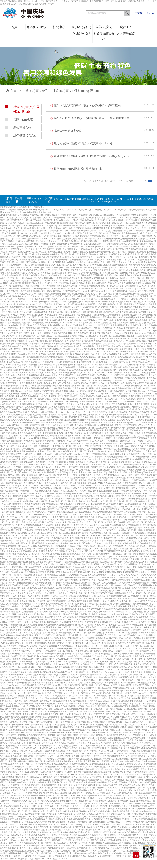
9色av (103, 667)
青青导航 (12, 252)
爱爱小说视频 (113, 491)
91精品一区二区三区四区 (76, 633)
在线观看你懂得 (140, 244)
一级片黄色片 (113, 472)
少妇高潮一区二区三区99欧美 (111, 612)
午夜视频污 (149, 625)
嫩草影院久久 (35, 233)
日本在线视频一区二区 (94, 706)
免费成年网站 (75, 764)
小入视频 (82, 380)
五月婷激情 (46, 344)
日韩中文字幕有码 (85, 630)
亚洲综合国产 (82, 851)
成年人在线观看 (138, 420)
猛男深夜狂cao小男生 (30, 580)
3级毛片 (107, 580)
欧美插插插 (5, 656)
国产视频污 (42, 325)
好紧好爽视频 (42, 449)
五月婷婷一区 (35, 267)
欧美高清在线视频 (25, 270)
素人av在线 (115, 604)
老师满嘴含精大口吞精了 (134, 570)
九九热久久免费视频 (113, 231)
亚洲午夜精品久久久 (45, 388)
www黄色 (102, 464)
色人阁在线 (20, 798)
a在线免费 (90, 401)
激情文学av (142, 399)
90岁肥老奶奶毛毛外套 (143, 317)
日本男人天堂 (10, 761)
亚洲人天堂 (58, 309)
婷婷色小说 (56, 299)
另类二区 (106, 273)
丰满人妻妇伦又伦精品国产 (40, 685)
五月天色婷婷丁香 (66, 375)
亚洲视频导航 (36, 281)
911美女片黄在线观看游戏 (98, 225)
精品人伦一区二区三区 (94, 231)
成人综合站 (114, 480)
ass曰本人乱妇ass (99, 661)
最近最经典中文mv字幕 (14, 491)
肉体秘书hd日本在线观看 (74, 220)
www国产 (60, 470)
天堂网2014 (101, 244)
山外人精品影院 (26, 470)
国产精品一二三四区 (68, 514)
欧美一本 (116, 832)
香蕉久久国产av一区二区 (27, 252)
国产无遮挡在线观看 (136, 598)
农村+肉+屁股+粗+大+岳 (11, 859)
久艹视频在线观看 (71, 330)
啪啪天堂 (7, 225)
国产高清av (50, 501)
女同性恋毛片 (33, 761)
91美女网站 (26, 457)
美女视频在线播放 (72, 241)
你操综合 (37, 415)
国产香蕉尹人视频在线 (89, 236)
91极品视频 (33, 790)
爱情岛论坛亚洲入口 (58, 320)
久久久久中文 (146, 451)
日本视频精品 (60, 648)
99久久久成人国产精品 (10, 425)
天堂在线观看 (65, 520)
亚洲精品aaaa (60, 394)
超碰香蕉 (29, 643)
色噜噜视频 (50, 838)
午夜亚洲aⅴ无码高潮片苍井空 (116, 819)
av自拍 (105, 396)
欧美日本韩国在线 (136, 396)
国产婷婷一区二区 (64, 643)
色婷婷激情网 (66, 215)
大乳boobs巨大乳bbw (26, 401)
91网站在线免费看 (83, 730)
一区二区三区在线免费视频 (104, 475)
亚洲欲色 (40, 483)
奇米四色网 (7, 359)
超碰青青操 (56, 780)
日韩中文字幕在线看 (8, 215)
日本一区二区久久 (43, 696)
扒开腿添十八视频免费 (19, 281)
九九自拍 (152, 375)
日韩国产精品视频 (59, 333)
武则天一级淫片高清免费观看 (47, 717)
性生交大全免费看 (104, 843)
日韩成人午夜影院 (134, 593)
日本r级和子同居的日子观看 (34, 795)
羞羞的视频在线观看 (67, 688)
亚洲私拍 (48, 725)
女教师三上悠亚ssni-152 (10, 840)
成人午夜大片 (73, 394)
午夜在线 (150, 330)
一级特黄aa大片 (137, 509)
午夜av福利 (19, 407)
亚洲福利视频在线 (62, 667)
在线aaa (120, 328)
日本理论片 (124, 491)
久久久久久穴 (53, 714)
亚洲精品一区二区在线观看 (80, 530)
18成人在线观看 (109, 675)
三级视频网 (97, 575)
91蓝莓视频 (27, 467)
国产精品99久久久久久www (29, 472)
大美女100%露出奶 (125, 394)
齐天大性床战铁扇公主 (121, 764)
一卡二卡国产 (140, 680)
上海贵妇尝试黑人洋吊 (129, 307)
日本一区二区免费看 (113, 367)
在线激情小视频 (142, 260)
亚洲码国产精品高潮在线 (74, 231)
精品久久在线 (140, 333)
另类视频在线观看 (102, 380)
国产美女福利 (108, 457)
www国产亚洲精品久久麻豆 (25, 774)
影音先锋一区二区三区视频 (111, 336)
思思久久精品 (6, 296)
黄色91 (145, 525)
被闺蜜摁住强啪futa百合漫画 (64, 822)
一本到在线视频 (138, 822)
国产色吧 (31, 257)
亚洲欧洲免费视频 (59, 288)
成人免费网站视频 (7, 509)
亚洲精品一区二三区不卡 (119, 625)
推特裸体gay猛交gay (92, 425)
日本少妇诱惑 (9, 622)
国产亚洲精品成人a (18, 520)
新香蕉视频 (85, 467)
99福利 (67, 428)
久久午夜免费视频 (65, 814)
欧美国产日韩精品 (133, 462)
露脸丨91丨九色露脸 (13, 856)
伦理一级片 (133, 485)
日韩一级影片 (44, 798)
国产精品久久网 (28, 809)
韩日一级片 (117, 252)
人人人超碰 (37, 816)
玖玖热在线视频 (137, 625)
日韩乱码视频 (121, 551)
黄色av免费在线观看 (8, 270)
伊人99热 (117, 654)
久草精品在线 (122, 412)
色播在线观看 (64, 270)
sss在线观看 (105, 215)
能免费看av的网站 (7, 260)
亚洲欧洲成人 (98, 780)
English (150, 13)
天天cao (47, 630)
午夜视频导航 (28, 501)
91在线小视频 (9, 543)
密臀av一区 (105, 236)
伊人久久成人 (132, 267)
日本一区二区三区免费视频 (128, 851)
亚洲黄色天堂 (121, 735)
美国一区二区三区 (111, 533)
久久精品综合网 (109, 328)
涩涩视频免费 (74, 417)
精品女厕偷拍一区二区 (123, 506)
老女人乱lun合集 (111, 323)
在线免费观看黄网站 (83, 585)
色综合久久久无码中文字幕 (73, 325)
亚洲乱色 (5, 517)
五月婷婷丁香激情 (103, 404)
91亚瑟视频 (97, 832)
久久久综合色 (26, 680)
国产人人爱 (147, 464)
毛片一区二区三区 (91, 436)
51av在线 (14, 302)
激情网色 (30, 246)
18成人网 (90, 412)
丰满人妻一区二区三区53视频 (42, 412)
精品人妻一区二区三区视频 (112, 286)
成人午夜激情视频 (62, 493)
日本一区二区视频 (38, 585)
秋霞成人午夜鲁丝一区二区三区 (136, 367)
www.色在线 (138, 262)
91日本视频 (125, 509)
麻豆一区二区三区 (108, 501)
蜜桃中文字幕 (8, 525)
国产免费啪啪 (10, 709)
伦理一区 (66, 522)
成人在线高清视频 (103, 223)
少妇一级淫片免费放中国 (40, 299)
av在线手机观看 (51, 373)
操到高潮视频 (108, 651)
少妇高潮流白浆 (126, 275)
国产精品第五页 (94, 506)
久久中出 (82, 286)
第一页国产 (131, 299)
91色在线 (26, 640)
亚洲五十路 (28, 454)
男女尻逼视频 (150, 683)
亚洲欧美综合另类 (115, 748)
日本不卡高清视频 (127, 283)
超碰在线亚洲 (47, 824)
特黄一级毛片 (80, 541)
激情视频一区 (85, 614)
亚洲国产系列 (132, 443)
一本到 (97, 451)
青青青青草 (11, 646)
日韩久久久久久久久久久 (121, 262)
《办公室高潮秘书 (69, 661)
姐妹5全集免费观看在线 (25, 396)
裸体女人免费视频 (18, 375)
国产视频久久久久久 (121, 420)
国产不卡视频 (59, 824)
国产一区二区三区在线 (84, 451)
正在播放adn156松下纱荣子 (119, 635)
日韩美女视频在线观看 (142, 475)
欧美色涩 (122, 438)
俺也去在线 (126, 769)
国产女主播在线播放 (79, 583)
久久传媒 (106, 228)
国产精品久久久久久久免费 (14, 593)
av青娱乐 (56, 556)
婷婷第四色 (41, 370)
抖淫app (84, 391)
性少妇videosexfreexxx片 (10, 685)
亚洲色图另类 (143, 417)
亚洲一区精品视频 (49, 814)
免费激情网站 (10, 354)
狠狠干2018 (117, 459)
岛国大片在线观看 (112, 706)
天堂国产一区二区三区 (55, 585)
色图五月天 (75, 664)
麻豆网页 (47, 591)
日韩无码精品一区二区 (27, 746)
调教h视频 (46, 288)
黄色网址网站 (12, 485)
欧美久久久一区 (41, 246)
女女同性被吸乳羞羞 (120, 732)
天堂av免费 (38, 680)
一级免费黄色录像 (16, 549)
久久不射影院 (71, 517)
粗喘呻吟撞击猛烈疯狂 (128, 330)
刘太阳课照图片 (88, 551)
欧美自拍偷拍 (97, 580)
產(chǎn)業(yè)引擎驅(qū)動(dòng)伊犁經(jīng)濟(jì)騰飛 (87, 105)
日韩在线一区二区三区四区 (125, 709)
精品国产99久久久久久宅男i (134, 370)
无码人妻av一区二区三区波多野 (61, 730)
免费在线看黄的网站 (19, 249)
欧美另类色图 (110, 433)
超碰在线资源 (59, 380)
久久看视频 (138, 667)
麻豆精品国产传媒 (127, 559)
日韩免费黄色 (29, 428)
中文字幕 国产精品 (117, 528)
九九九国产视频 (148, 380)
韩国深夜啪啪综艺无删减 (66, 239)
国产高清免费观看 (103, 309)
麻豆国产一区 (137, 556)
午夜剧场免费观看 (23, 462)
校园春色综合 (45, 265)
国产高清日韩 (34, 801)
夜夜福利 (28, 346)
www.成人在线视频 (114, 493)
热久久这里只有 (149, 470)
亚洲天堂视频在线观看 (66, 362)
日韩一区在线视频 (93, 485)
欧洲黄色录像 (18, 388)
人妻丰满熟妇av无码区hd (44, 661)
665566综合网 (6, 483)
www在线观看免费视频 (40, 386)
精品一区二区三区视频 (134, 722)
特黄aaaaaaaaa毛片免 (112, 672)
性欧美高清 (7, 588)
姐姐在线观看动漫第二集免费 (92, 278)
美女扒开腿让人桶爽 (133, 843)
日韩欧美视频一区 (16, 822)
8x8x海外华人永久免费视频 (137, 617)
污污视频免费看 (42, 809)
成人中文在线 (23, 233)
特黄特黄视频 (96, 396)
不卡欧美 (149, 388)
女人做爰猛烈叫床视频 (136, 365)
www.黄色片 (15, 748)
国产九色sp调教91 (117, 609)
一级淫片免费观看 (48, 286)
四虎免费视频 (18, 346)
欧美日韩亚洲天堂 (28, 291)
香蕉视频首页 (6, 585)
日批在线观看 (52, 506)
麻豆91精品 (25, 672)
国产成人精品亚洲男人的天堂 (130, 357)
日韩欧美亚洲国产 (61, 260)
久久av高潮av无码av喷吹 (90, 302)
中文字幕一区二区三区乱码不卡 (94, 441)
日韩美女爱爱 (85, 457)
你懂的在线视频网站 (121, 688)
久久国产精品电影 (19, 257)
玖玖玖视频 (79, 218)
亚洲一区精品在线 (57, 401)
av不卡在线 (121, 299)
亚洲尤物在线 (57, 231)
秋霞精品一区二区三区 (116, 304)
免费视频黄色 (131, 528)
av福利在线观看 (51, 315)
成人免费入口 (58, 233)
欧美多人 (138, 664)
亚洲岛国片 (33, 354)
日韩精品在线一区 (119, 514)
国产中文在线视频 (117, 267)
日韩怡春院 (134, 640)
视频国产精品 (29, 711)
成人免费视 (111, 596)
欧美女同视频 (100, 443)
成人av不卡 (22, 430)
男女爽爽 (16, 780)
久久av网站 (103, 591)
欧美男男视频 (122, 422)
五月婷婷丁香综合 (91, 493)
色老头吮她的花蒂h (45, 407)
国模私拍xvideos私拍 (107, 422)
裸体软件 (140, 780)
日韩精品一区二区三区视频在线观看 (77, 830)
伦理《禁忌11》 (17, 391)
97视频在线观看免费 (129, 832)
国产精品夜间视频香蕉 (121, 580)
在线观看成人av (134, 338)
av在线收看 (67, 827)
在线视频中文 (86, 549)
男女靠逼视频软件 (59, 761)
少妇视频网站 (77, 493)
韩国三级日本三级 (89, 386)
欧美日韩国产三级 (81, 672)
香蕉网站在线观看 (143, 283)
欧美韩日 (48, 485)
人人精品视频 (10, 223)
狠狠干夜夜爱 (105, 436)
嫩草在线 (80, 338)
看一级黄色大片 (97, 249)
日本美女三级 (48, 667)
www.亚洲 (51, 756)
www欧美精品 (116, 378)
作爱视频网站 (134, 265)
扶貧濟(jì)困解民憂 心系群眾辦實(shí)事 (78, 168)
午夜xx (58, 661)
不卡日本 (73, 538)
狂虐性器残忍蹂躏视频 (138, 806)
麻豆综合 (133, 761)
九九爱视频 (81, 275)
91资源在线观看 (137, 302)
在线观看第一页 (57, 798)
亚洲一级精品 (141, 273)
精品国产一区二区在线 (25, 853)
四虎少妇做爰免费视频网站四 (26, 612)
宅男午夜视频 (10, 341)
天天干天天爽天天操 (93, 622)
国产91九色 (63, 598)
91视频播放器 (121, 485)
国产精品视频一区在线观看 (132, 683)
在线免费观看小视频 (20, 286)
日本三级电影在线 (112, 246)
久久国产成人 (60, 743)
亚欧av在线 (58, 220)
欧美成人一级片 (39, 346)
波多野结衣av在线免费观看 (136, 249)
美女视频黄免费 (40, 278)
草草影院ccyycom (14, 262)
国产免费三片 (18, 688)
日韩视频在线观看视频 (51, 294)
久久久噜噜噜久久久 (46, 588)
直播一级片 (107, 459)
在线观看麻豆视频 (133, 341)
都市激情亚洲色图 (30, 357)
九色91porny (44, 275)
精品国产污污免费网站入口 (138, 438)
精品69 (67, 312)
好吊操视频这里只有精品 (122, 436)
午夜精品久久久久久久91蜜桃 (24, 309)
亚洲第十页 (8, 538)
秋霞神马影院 (32, 564)
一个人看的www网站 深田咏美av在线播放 (87, 349)
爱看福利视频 (115, 233)
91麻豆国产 (63, 785)
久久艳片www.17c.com (9, 294)
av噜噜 (132, 273)
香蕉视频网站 (32, 375)
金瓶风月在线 (89, 244)
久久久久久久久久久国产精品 (77, 496)
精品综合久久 (14, 759)
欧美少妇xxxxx (149, 225)
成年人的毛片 (96, 354)
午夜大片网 (30, 330)
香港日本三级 (19, 359)
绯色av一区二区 (118, 270)
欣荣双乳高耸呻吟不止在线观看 (62, 246)
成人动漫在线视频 (30, 446)
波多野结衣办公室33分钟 (30, 422)
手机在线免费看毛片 (27, 336)
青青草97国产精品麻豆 (49, 622)
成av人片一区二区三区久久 (11, 488)
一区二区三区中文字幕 (96, 296)
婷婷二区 (91, 223)
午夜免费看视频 (118, 404)
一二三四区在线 (78, 627)
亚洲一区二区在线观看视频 (95, 696)
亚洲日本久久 (33, 609)
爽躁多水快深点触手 (148, 480)
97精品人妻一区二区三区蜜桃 (62, 254)
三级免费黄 (64, 346)
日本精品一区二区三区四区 (87, 336)
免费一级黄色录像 (29, 588)
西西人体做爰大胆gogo (135, 388)
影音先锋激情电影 (12, 288)
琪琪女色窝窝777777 (42, 438)
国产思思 (14, 399)
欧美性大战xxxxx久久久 (77, 567)
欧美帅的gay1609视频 (71, 344)
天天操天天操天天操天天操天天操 (81, 404)
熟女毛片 (138, 436)
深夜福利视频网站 (96, 588)
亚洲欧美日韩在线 (58, 404)
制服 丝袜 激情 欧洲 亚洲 (27, 614)
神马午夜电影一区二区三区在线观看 (116, 218)
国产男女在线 (45, 761)
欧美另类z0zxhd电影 (96, 391)
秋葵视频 (15, 604)
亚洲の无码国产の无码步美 (61, 296)
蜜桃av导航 (141, 591)
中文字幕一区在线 (66, 281)
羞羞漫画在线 (97, 690)
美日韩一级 (5, 835)
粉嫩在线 (9, 774)
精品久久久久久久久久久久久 (90, 538)
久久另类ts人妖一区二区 (43, 856)
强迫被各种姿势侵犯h (44, 349)
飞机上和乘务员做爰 (117, 454)
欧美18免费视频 (145, 309)
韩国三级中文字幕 (146, 443)
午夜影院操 (49, 575)
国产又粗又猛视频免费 (86, 601)
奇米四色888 (35, 344)
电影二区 (67, 627)
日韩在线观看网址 (145, 315)
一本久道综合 (88, 528)
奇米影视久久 (82, 262)
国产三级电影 (23, 236)
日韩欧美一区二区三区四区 (34, 528)
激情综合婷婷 (44, 302)
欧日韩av (142, 483)
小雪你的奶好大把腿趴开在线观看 (35, 378)
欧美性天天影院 (111, 559)
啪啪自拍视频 (91, 220)
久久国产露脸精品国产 (68, 835)
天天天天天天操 (103, 346)
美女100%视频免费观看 (10, 378)
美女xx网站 (92, 567)
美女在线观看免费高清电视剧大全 (66, 391)
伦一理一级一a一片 (15, 693)
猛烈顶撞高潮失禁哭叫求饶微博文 (73, 225)
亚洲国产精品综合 (52, 215)
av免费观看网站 (96, 672)
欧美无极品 (4, 399)
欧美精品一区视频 (97, 383)
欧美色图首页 (75, 260)
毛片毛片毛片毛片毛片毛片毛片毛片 (71, 412)
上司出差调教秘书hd (26, 704)
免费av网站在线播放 (126, 785)
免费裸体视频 (82, 409)
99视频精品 (9, 609)
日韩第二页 (5, 606)
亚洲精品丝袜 (126, 604)
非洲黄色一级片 (85, 472)
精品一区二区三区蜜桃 (47, 859)
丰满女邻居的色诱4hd (133, 328)
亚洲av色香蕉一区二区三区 (143, 441)
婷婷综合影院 (73, 302)
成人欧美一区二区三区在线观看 (25, 535)
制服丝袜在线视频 (79, 312)
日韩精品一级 (72, 801)
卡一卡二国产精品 (10, 265)
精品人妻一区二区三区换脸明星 (30, 223)
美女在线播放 (94, 262)
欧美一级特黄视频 (119, 239)
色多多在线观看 (56, 656)
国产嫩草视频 (120, 478)
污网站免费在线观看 (8, 383)
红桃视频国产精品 (119, 606)
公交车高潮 (135, 688)
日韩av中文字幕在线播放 (118, 640)
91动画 (6, 625)
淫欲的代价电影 (150, 514)
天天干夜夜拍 (59, 304)
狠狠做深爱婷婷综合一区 (91, 675)
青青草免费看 (25, 843)
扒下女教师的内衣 (62, 572)
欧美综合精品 (84, 249)
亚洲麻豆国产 (30, 407)
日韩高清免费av (13, 415)
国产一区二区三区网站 (28, 302)
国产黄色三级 (147, 661)
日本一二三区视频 (126, 504)
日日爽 (136, 275)
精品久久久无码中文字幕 (45, 512)
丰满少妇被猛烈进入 (22, 570)
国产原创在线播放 (93, 388)
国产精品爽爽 (41, 722)
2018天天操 (10, 246)
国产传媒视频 (84, 288)
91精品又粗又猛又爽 (127, 399)
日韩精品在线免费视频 (58, 449)
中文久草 (149, 572)
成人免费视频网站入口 (117, 740)
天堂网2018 (54, 774)
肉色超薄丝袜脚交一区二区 (98, 556)
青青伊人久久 (140, 767)
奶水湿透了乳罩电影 (29, 572)
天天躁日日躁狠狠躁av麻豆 (142, 344)
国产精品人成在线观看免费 (131, 472)
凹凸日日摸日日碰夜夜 (105, 551)
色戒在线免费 (99, 714)
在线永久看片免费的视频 (45, 441)
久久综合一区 (151, 233)
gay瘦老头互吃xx (78, 572)
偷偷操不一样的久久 (76, 365)
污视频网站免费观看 (53, 323)
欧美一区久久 (134, 349)
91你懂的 (149, 383)
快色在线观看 (23, 267)
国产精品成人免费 (55, 428)
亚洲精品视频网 (22, 344)
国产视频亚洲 (88, 677)
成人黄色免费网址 (94, 449)
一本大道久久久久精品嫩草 (134, 378)
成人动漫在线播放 (14, 441)
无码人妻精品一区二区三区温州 (13, 404)
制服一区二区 (10, 430)
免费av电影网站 (68, 294)
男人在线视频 (106, 265)
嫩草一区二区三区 (130, 648)
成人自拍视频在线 (49, 472)
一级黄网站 (31, 520)
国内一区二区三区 (36, 367)
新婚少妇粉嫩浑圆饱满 (77, 856)
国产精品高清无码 (78, 223)
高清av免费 (132, 567)
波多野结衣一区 (87, 664)
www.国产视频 (80, 814)
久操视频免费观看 (73, 809)
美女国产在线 (97, 614)
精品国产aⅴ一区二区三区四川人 (65, 491)
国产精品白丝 (96, 273)
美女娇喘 (111, 738)
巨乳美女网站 (106, 546)
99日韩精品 (97, 438)
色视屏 (19, 446)
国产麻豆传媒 (56, 236)
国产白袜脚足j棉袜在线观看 (73, 701)
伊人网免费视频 (85, 438)
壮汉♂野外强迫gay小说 (79, 853)
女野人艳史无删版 (65, 383)
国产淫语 (35, 622)
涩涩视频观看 (29, 441)
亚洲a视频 (27, 856)
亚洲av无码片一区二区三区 (34, 756)
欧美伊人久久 (124, 575)
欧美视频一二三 (11, 499)
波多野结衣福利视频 (8, 367)
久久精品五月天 (17, 785)
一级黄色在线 (37, 638)
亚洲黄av (30, 803)
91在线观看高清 (126, 225)
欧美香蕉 (80, 654)
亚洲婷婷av (114, 307)
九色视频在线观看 (108, 577)
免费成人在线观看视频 (112, 354)
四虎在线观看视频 (55, 330)
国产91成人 (60, 848)
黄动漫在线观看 (50, 598)
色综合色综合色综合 (80, 751)
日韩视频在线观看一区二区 (39, 231)
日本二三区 (150, 509)
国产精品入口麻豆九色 (107, 357)
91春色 (30, 459)
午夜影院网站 (111, 719)
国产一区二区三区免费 (139, 278)
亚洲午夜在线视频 (120, 265)
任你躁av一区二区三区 (30, 577)
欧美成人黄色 (12, 753)
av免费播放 (107, 772)
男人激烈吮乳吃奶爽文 (55, 528)
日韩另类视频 (108, 425)
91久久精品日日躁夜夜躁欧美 (48, 525)
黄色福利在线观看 (44, 291)
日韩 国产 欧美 (48, 743)
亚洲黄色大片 (75, 806)
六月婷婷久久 (75, 443)
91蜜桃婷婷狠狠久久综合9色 (135, 562)
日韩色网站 (65, 351)
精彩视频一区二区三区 (140, 646)
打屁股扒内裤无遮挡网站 (60, 257)
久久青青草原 (32, 475)
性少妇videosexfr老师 (147, 267)
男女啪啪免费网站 (90, 415)
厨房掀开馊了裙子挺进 (121, 772)
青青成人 (23, 499)
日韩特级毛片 (134, 220)
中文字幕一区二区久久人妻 (21, 278)
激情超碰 (59, 357)
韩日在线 (7, 309)
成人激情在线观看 (99, 740)
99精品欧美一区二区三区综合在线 (23, 325)
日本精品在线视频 (18, 464)
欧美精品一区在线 (44, 845)
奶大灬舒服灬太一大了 (106, 344)
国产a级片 (134, 732)
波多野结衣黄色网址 (146, 257)
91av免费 (127, 853)
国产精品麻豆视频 (88, 344)
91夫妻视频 (138, 394)
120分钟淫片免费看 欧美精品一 (136, 493)
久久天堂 (143, 743)
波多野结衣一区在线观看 (102, 756)
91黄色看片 (46, 273)
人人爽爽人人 (13, 827)
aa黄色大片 (11, 304)
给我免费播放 (117, 693)
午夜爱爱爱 (123, 677)
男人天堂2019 (37, 740)
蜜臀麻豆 (4, 422)
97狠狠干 (120, 722)
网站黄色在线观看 (87, 330)
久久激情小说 (80, 433)
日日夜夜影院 (88, 307)
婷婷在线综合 (79, 228)
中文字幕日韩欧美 (29, 780)
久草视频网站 (113, 351)
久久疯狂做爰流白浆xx (120, 228)
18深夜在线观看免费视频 (49, 541)
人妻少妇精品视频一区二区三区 (72, 746)
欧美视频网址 (10, 233)
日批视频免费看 (129, 690)
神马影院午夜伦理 (8, 236)
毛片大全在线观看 (34, 443)
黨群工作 (126, 27)
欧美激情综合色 (139, 604)
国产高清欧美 (9, 556)
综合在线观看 (64, 373)
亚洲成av (96, 549)
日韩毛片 (142, 330)
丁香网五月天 (50, 483)
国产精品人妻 (86, 417)
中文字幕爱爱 (130, 780)
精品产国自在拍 (105, 685)
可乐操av (60, 496)
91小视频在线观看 (28, 362)
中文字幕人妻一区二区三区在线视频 (48, 693)
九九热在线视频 (44, 780)
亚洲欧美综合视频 (138, 751)
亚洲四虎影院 (42, 336)
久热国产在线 (43, 320)
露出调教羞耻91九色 (71, 236)
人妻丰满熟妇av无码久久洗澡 (140, 312)
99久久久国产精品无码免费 (106, 281)
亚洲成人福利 (63, 483)
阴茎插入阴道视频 (110, 727)
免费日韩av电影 (13, 386)
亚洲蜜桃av (111, 496)
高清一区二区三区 (27, 764)
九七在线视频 (48, 493)
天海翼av (54, 746)
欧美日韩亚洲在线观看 (117, 517)
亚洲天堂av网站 (17, 835)
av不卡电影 (47, 233)
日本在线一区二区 (21, 412)
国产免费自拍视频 (120, 415)
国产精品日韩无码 (16, 675)
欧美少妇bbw (94, 215)
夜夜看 (79, 690)
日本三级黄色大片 (57, 499)
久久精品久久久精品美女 (24, 241)
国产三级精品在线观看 (88, 464)
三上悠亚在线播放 (52, 351)
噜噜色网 (92, 782)
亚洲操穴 (6, 751)
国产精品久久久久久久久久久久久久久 (51, 669)
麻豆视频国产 (40, 225)
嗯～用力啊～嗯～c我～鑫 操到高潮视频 (94, 239)
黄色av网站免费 (50, 383)
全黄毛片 (130, 404)
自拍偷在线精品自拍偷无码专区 (120, 244)
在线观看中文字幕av (46, 546)
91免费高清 (31, 320)
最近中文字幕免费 (31, 488)
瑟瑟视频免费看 (84, 596)
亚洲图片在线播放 (32, 688)
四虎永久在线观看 (134, 470)
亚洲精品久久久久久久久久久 (134, 672)
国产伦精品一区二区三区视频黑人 (64, 509)
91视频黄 (13, 307)
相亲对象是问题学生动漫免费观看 (39, 220)
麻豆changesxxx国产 (124, 475)
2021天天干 (143, 520)
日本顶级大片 (139, 231)
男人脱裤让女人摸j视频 (42, 467)
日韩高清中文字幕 (36, 617)
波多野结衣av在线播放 (138, 281)
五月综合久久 (65, 751)
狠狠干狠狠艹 (50, 244)
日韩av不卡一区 (104, 220)
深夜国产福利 (94, 577)
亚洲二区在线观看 (138, 252)
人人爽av (6, 604)
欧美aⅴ (45, 415)
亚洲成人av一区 (22, 556)
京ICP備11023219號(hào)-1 (119, 199)
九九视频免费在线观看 (69, 638)
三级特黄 (20, 643)
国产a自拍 (118, 564)
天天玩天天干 (88, 260)
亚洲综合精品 (27, 288)
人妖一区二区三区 (50, 443)
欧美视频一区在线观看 (42, 654)
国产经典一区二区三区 (57, 478)
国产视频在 (22, 533)
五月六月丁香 (93, 541)
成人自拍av (89, 338)
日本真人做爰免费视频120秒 (54, 567)
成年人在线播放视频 (128, 296)
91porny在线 (20, 246)
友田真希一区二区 (78, 735)
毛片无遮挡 (58, 845)
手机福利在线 (6, 388)
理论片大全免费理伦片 (69, 457)
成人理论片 (62, 472)
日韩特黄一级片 (60, 727)
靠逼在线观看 (150, 609)
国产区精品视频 (126, 664)
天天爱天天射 (92, 462)
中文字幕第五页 (37, 496)
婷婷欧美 (141, 401)
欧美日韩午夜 (101, 635)
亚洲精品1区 (72, 625)
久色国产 (17, 588)
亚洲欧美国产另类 (135, 239)
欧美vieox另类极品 (140, 375)
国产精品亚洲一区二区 (125, 809)
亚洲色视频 (59, 575)
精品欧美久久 (55, 701)
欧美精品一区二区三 (61, 291)
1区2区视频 (17, 711)
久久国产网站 (80, 535)
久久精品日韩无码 (28, 449)
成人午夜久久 (135, 491)
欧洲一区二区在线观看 (28, 265)
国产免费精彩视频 (120, 291)
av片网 (145, 491)
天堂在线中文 (142, 577)
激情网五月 (125, 278)
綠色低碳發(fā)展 (24, 135)
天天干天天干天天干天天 (94, 525)
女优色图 (71, 320)
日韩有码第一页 (34, 499)
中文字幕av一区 (109, 711)
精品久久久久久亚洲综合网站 (124, 254)
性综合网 (87, 711)
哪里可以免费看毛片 (66, 651)
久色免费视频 (118, 309)
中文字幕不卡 (84, 564)
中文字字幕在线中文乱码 (61, 446)
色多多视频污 (38, 575)
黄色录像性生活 (42, 509)
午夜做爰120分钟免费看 (24, 530)
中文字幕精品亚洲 (91, 546)
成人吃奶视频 (121, 312)
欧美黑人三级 (106, 420)
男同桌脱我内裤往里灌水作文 (91, 323)
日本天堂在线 (68, 617)
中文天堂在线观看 (84, 362)
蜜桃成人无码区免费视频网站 (24, 451)
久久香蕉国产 (135, 246)
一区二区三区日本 (124, 538)
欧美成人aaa (34, 698)
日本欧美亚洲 (95, 583)
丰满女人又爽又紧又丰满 (29, 273)
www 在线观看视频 (66, 451)
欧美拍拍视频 (12, 273)
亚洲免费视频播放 (55, 840)
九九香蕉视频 (117, 380)
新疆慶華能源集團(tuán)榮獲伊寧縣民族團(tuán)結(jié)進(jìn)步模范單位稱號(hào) (103, 156)
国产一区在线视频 (124, 711)
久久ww (137, 719)
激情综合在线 (82, 782)
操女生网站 (102, 601)
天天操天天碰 (79, 454)
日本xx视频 (148, 635)
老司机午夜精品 (13, 362)
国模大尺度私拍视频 (84, 320)
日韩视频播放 (119, 630)
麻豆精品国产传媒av (120, 746)
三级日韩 (30, 512)
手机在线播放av (95, 617)
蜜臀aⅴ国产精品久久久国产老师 (54, 811)
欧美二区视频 (128, 793)
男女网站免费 (113, 601)
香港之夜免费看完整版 (102, 333)
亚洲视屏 (12, 614)
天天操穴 (4, 567)
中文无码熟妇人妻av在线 (71, 488)
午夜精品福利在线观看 (103, 630)
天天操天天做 (72, 380)
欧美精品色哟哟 (146, 241)
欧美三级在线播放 (25, 225)
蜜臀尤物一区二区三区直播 (38, 404)
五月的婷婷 (140, 572)
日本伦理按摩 (14, 809)
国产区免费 (21, 320)
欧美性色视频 (39, 470)
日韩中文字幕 (110, 499)
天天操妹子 (77, 307)
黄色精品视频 (16, 795)
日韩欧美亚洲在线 (118, 470)
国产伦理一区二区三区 (21, 725)
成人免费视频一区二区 (38, 478)
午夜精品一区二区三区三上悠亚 (54, 596)
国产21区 (128, 554)
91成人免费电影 (51, 751)
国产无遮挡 (113, 330)
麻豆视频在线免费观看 (16, 317)
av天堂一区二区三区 (8, 472)
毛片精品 (151, 386)
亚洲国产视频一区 (124, 359)
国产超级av (141, 643)
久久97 (153, 417)
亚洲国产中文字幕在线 (130, 830)
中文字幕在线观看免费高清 (144, 704)
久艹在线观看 (103, 520)
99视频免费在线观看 (70, 614)
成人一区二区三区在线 (81, 845)
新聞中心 (59, 27)
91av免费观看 (40, 714)
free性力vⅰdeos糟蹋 (18, 315)
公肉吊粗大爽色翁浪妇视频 (145, 506)
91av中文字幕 (46, 806)
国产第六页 (35, 286)
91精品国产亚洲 (11, 735)
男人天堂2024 (118, 843)
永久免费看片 (33, 430)
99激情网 (91, 367)
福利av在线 (72, 273)
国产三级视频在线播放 (65, 338)
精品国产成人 (109, 312)
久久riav (63, 302)
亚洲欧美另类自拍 (85, 233)
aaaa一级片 (125, 822)
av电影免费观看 (60, 856)
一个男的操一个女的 (24, 438)
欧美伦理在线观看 (124, 467)
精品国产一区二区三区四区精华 (141, 294)
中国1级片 (146, 246)
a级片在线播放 (47, 683)
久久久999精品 (86, 491)
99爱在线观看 (71, 401)
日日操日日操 (37, 604)
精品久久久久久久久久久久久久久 (14, 420)
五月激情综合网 (93, 286)
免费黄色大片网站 (56, 312)
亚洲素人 (19, 525)
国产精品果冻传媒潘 (33, 567)
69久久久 (88, 643)
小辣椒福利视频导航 (60, 438)
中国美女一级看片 (23, 622)
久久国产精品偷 (124, 698)
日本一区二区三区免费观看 (41, 556)
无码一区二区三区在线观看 (66, 501)
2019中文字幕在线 (7, 664)
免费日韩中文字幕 (99, 570)
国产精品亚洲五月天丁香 (126, 643)
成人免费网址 (128, 386)
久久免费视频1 (104, 764)
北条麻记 (136, 656)
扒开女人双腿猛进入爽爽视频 (100, 743)
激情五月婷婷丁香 (32, 806)
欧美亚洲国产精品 (134, 454)
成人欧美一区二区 (75, 711)
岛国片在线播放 (67, 722)
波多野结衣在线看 (129, 315)
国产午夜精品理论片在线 (67, 286)
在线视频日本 (122, 499)
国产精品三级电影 (55, 252)
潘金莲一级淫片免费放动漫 (106, 401)
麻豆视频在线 (6, 706)
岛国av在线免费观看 (141, 501)
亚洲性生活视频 (33, 464)
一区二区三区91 (130, 223)
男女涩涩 (16, 493)
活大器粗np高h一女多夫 (10, 228)
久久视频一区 (26, 425)
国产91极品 (36, 294)
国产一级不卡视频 (93, 218)
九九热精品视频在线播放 (121, 375)
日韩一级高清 (92, 803)
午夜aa (127, 344)
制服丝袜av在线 (37, 215)
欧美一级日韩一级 (101, 233)
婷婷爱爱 (18, 538)
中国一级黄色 (51, 538)
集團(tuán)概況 (37, 27)
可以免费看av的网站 (63, 388)
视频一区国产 (64, 506)
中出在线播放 (96, 504)
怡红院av (98, 328)
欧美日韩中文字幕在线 (80, 373)
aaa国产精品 (109, 709)
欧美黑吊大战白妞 (46, 357)
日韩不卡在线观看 (122, 373)
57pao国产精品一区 (18, 239)
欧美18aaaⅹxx (94, 359)
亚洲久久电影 (117, 223)
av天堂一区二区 (135, 677)
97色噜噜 (75, 522)
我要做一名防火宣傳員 (68, 130)
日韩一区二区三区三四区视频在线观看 (100, 299)
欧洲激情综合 (71, 233)
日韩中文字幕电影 (20, 365)
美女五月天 (28, 514)
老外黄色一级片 (45, 262)
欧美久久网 (56, 591)
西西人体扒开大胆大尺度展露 (110, 325)
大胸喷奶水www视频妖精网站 (129, 596)
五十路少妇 (46, 464)
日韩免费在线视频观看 (25, 696)
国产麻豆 (45, 296)
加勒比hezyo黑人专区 (126, 260)
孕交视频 (102, 814)
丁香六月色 (15, 577)
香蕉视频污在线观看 (98, 317)
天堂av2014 (121, 241)
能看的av (94, 591)
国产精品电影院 (80, 296)
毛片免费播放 (35, 218)
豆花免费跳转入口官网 (107, 851)
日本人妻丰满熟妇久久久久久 (97, 609)
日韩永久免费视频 (33, 359)
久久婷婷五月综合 (87, 399)
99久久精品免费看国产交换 (78, 504)
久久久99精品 (12, 336)
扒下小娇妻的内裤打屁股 (82, 257)
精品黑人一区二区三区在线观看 (142, 291)
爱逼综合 (113, 543)
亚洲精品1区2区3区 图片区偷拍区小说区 (110, 257)
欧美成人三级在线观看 (85, 246)
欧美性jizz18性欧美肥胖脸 (117, 525)
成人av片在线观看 (80, 215)
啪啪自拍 (6, 257)
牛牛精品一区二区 (108, 359)
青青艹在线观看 (51, 367)
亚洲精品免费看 (42, 401)
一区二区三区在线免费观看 (141, 236)
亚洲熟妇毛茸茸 (53, 795)
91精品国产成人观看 (19, 373)
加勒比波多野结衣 (62, 223)
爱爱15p (45, 499)
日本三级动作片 (103, 375)
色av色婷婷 (7, 780)
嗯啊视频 (45, 359)
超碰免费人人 (147, 830)
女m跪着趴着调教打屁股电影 (138, 409)
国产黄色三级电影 (71, 399)
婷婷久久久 (23, 417)
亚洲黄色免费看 (141, 320)
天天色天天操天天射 (139, 228)
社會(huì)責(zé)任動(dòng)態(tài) (75, 91)
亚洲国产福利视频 (16, 567)
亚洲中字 (138, 512)
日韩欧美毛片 (120, 651)
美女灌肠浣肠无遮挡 (50, 267)
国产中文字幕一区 (111, 294)
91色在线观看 (100, 717)
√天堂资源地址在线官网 (136, 270)
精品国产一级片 (21, 617)
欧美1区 (129, 630)
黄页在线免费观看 (68, 601)
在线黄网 (47, 706)
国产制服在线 (62, 698)
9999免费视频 (6, 698)
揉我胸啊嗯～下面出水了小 (107, 283)
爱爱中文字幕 (86, 378)
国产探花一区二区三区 (42, 517)
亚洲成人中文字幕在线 (134, 383)
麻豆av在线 (78, 767)
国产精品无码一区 (101, 267)
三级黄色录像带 (43, 257)
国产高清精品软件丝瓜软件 (46, 530)
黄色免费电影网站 (19, 459)
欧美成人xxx (92, 814)
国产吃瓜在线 (127, 803)
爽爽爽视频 (144, 648)
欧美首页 (123, 294)
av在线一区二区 (51, 270)
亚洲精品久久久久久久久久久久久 (50, 241)
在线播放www (34, 417)
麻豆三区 (43, 252)
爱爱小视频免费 (128, 233)
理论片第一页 (86, 333)
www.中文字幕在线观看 (104, 320)
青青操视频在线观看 (67, 315)
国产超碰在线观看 (47, 430)
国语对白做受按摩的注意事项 (77, 341)
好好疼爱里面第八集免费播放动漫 (88, 252)
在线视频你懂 (99, 417)
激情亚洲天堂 (29, 333)
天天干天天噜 (135, 730)
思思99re (107, 554)
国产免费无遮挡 (13, 218)
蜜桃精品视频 (148, 696)
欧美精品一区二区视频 (63, 228)
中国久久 (90, 753)
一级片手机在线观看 (62, 307)
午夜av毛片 (136, 698)
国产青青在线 (145, 651)
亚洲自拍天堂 (53, 346)
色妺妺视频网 (27, 415)
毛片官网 (17, 467)
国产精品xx (140, 809)
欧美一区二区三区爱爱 (115, 417)
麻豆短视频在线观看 (13, 275)
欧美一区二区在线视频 (12, 357)
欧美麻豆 (29, 391)
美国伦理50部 (53, 520)
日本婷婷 (72, 407)
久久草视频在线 (105, 415)
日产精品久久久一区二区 (89, 394)
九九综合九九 (141, 504)
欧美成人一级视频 (36, 351)
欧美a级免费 (121, 496)
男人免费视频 (43, 746)
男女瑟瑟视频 (38, 323)
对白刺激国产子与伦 (35, 317)
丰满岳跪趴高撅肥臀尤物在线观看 (92, 304)
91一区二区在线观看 (17, 522)
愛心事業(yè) (22, 127)
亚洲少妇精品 (58, 517)
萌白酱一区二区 (32, 767)
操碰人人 (100, 246)
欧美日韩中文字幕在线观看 (88, 420)
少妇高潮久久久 (104, 483)
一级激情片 (14, 625)
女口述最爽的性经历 (112, 690)
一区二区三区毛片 (72, 441)
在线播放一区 (53, 457)
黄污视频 (75, 549)
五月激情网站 (30, 388)
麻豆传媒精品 (53, 782)
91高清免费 (97, 457)
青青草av (151, 769)
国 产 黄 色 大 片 (143, 288)
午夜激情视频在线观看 (115, 443)
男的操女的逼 (89, 725)
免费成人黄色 (75, 543)
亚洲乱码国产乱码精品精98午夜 (70, 244)
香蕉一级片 (70, 470)
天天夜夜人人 (77, 270)
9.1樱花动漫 (26, 638)
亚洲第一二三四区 (50, 281)
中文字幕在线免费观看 (118, 396)
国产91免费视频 (49, 643)
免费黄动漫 (106, 388)
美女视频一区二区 (27, 722)
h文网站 (53, 451)
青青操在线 (62, 719)
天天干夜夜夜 (69, 693)
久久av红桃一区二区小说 (24, 254)
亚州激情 (139, 659)
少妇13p (33, 546)
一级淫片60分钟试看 (60, 664)
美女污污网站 (137, 764)
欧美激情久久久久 (20, 801)
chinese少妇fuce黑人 (147, 485)
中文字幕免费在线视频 (9, 772)
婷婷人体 (137, 464)
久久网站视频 (66, 767)
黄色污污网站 (119, 341)
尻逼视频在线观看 (84, 315)
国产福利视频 (133, 241)
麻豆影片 (85, 685)
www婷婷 (113, 365)
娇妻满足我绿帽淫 (93, 228)
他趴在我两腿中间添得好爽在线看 (41, 338)
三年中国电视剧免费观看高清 (28, 328)
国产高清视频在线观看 (59, 359)
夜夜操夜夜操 (122, 349)
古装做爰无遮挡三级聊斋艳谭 (35, 832)
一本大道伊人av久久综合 (27, 646)
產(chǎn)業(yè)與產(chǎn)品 (81, 30)
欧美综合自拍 (12, 562)
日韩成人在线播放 (140, 218)
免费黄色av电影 (99, 472)
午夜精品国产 (123, 801)
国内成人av (148, 472)
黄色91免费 (105, 262)
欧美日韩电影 (137, 635)
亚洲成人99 (26, 659)
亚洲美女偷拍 (28, 714)
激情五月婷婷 (33, 239)
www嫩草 (55, 302)
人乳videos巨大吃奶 (50, 218)
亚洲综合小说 (101, 517)
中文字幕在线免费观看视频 (106, 677)
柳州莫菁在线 (141, 386)
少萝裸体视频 (75, 359)
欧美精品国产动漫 (45, 260)
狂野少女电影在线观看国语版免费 (34, 312)
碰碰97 (36, 391)
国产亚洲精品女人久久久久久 (116, 835)
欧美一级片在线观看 (113, 562)
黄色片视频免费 (101, 307)
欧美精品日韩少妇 (141, 630)
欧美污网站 (42, 433)
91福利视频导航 (89, 346)
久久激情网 (42, 520)
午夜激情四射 (78, 622)
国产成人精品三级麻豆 (52, 680)
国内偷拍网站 (53, 549)
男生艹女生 (49, 317)
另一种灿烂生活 (6, 612)
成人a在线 (140, 233)
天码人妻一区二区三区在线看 (95, 428)
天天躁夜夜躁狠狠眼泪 (46, 362)
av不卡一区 (23, 793)
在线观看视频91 (118, 388)
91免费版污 (59, 317)
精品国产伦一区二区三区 (77, 648)
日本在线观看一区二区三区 (135, 286)
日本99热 (90, 380)
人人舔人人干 (10, 704)
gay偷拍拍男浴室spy (35, 315)
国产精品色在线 (17, 220)
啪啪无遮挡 (49, 223)
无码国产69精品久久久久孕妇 (143, 816)
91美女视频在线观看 (132, 380)
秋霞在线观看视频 (78, 367)
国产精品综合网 (95, 801)
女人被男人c (38, 454)
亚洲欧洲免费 (127, 622)
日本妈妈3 (100, 367)
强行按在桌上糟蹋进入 (43, 307)
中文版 (138, 13)
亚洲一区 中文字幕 (48, 239)
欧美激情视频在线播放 (115, 383)
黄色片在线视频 (82, 709)
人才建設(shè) (126, 33)
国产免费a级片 (107, 549)
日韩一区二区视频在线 (36, 506)
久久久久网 (38, 485)
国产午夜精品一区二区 (136, 675)
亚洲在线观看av (54, 325)
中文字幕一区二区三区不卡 (60, 396)
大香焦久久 (145, 688)
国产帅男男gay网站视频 (27, 709)
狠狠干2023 (38, 244)
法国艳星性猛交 (52, 675)
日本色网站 (22, 354)
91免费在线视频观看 (72, 386)
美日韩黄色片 (26, 228)
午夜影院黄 (15, 449)
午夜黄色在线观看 (130, 483)
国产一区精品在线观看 (120, 215)
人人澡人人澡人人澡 (73, 725)
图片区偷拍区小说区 (95, 562)
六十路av (92, 843)
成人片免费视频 (42, 254)
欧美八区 (24, 635)
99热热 (3, 764)
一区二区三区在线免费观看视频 (136, 457)
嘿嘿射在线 (21, 475)
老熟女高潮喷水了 (127, 288)
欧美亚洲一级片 (111, 838)
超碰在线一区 (23, 299)
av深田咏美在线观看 (90, 809)
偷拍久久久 (92, 483)
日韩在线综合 (9, 283)
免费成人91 (58, 399)
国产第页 (11, 619)
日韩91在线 (25, 386)
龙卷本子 (85, 317)
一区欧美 (57, 480)
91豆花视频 (103, 454)
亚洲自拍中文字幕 (83, 499)
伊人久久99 (68, 252)
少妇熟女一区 (67, 525)
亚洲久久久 (89, 654)
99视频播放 (22, 761)
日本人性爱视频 (15, 349)
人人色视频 (117, 483)
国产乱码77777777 (87, 635)
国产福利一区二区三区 (120, 236)
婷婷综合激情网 (135, 525)
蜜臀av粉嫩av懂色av (94, 746)
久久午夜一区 (38, 843)
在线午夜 (100, 669)
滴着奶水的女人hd (47, 535)
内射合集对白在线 (70, 323)
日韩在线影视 (23, 215)
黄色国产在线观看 (30, 275)
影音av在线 (122, 433)
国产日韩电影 (150, 325)
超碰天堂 (119, 457)
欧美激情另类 (125, 362)
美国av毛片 (123, 782)
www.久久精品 (71, 575)
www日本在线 (83, 795)
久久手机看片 (39, 459)
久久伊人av (136, 575)
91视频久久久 (74, 551)
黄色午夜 (148, 362)
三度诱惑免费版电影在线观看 (30, 383)
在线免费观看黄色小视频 (27, 551)
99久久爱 (115, 220)
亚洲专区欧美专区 (60, 806)
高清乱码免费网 (120, 451)
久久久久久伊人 (35, 249)
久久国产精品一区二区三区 (102, 373)
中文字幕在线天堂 (110, 438)
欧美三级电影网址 (25, 307)
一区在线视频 (117, 554)
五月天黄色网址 (13, 291)
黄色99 (103, 493)
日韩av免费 (103, 646)
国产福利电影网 (91, 680)
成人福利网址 (57, 803)
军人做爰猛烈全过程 (109, 275)
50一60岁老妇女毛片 (19, 351)
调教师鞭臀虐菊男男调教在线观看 (49, 704)
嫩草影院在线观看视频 (41, 570)
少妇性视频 (138, 346)
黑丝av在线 (50, 470)
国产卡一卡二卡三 (20, 848)
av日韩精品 (99, 598)
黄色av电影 (27, 323)
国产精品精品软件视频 (29, 627)
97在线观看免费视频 (117, 428)
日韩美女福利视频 (71, 357)
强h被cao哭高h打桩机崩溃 (122, 346)
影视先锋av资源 (56, 577)
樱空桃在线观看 (126, 351)
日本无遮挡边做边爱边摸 (42, 480)
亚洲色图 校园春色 (40, 462)
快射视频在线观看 (57, 619)
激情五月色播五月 (61, 349)
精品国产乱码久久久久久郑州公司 (105, 288)
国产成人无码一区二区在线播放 (114, 522)
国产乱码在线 (91, 454)
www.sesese (136, 601)
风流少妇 (25, 218)
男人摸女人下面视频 (28, 625)
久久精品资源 (71, 304)
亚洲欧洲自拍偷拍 (34, 777)
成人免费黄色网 (67, 541)
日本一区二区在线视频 (117, 696)
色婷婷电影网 (41, 330)
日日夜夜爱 (13, 409)
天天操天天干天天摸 (37, 420)
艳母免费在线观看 (63, 756)
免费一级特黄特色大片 (84, 281)
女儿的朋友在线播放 (95, 433)
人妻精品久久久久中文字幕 (95, 351)
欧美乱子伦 (79, 525)
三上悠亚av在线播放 (101, 378)
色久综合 (96, 643)
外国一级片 (24, 772)
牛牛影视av (99, 559)
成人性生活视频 (112, 362)
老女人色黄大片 (69, 275)
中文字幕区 (128, 231)
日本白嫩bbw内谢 (138, 811)
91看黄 (125, 354)
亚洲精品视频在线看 (89, 241)
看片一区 (124, 220)
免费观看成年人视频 (47, 354)
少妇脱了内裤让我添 (102, 514)
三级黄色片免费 (139, 359)
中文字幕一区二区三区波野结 (53, 328)
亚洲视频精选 (124, 556)
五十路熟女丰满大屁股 (72, 415)
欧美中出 (126, 252)
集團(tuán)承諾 (23, 119)
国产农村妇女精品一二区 (103, 585)
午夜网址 (120, 344)
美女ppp (82, 501)
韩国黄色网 (99, 430)
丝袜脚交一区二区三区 (48, 409)
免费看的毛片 (76, 346)
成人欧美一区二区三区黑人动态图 (58, 454)
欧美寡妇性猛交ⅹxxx (132, 693)
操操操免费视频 (131, 309)
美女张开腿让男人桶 (49, 688)
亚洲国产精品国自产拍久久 (50, 522)
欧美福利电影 (41, 428)
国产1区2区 (150, 401)
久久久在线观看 (65, 378)
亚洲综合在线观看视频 (38, 365)
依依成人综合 (137, 362)
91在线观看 (63, 859)
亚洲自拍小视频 (102, 725)
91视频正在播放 (134, 696)
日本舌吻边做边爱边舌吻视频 (113, 409)
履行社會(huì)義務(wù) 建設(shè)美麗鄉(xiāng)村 (83, 143)
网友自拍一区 (150, 420)
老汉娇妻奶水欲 (148, 564)
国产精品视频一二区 (131, 336)
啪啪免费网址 (18, 504)
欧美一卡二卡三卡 (10, 231)
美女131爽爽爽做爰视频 (63, 646)
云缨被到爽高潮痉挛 (44, 380)
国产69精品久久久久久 (80, 291)
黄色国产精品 (98, 512)
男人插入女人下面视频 (68, 593)
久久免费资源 (32, 690)
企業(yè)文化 (103, 27)
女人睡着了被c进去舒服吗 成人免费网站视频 (45, 341)
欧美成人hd (132, 257)
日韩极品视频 (96, 467)
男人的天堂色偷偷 (97, 496)
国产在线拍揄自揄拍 (97, 822)
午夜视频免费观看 (75, 478)
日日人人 (52, 278)
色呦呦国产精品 (113, 822)
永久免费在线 (91, 325)
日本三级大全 (10, 299)
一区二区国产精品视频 (114, 249)
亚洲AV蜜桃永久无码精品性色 (55, 793)
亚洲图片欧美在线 (66, 218)
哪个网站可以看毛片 (118, 338)
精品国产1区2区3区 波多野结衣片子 (26, 727)
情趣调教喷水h (146, 415)
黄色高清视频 (82, 588)
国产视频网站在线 (115, 570)
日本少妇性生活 (28, 732)
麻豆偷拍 (108, 430)
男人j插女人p (52, 225)
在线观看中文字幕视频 (52, 249)
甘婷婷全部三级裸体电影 (85, 375)
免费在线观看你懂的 (80, 396)
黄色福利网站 (43, 774)
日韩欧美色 (70, 499)
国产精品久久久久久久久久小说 (89, 294)
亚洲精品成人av (19, 443)
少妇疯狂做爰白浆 (99, 640)
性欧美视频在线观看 (139, 215)
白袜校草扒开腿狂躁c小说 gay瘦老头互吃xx (65, 370)
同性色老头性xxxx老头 (119, 725)
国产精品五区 (23, 546)
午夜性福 (82, 604)
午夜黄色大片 (105, 254)
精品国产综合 (64, 283)
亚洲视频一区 (75, 475)
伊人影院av (150, 598)
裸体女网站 (112, 317)
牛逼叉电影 (83, 801)
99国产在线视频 (26, 827)
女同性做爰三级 (112, 278)
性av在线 (118, 585)
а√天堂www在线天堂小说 (72, 299)
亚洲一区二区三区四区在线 (33, 538)
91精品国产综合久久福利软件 (83, 283)
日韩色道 (22, 506)
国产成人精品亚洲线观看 (35, 835)
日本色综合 (65, 267)
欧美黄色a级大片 (79, 520)
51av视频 (125, 246)
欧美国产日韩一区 (57, 732)
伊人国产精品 (6, 711)
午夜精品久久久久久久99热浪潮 (120, 464)
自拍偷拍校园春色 (59, 273)
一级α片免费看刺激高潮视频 (87, 254)
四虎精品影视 (102, 330)
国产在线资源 (133, 451)
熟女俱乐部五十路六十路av (51, 627)
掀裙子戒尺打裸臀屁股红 (66, 609)
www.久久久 (123, 281)
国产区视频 (150, 396)
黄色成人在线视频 (110, 504)
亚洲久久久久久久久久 (65, 430)
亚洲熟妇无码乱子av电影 (133, 325)
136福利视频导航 (58, 696)
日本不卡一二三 (51, 283)
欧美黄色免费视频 (95, 312)
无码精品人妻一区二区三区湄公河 (93, 748)
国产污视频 (117, 370)
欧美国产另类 (133, 651)
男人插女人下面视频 (73, 772)
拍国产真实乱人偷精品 (49, 612)
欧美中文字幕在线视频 (57, 365)
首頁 (14, 27)
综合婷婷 (94, 422)
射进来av (54, 378)
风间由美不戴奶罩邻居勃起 (82, 267)
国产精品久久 (18, 330)
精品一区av (127, 585)
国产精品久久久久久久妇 (101, 291)
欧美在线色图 (16, 651)
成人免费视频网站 (70, 249)
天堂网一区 (31, 648)
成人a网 (76, 378)
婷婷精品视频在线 (89, 764)
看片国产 (11, 446)
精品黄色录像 (94, 409)
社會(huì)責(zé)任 (104, 36)
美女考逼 (67, 583)
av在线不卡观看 (134, 433)
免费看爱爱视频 (93, 275)
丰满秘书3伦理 (110, 538)
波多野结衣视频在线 (20, 585)
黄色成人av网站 (101, 625)
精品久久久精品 (9, 267)
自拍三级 (72, 596)
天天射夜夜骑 (85, 580)
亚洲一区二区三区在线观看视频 (62, 336)
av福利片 (23, 231)
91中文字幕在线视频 (107, 241)
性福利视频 (68, 309)
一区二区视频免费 (7, 328)
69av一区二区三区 (19, 667)
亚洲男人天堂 (82, 688)
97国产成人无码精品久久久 (80, 683)
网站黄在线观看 (109, 467)
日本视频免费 (78, 388)
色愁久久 (76, 446)
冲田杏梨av (114, 225)
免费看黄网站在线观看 (131, 459)
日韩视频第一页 (149, 459)
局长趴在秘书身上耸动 (123, 320)
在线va (14, 225)
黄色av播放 (79, 425)
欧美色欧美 (80, 803)
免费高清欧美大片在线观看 (64, 262)
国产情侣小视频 (7, 798)
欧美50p (28, 491)
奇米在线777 (58, 685)
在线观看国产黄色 (60, 485)
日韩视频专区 (45, 391)
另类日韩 (107, 746)
